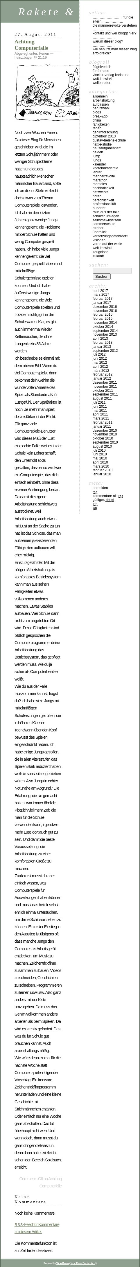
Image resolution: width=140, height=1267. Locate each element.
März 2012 (101, 371)
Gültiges (103, 500)
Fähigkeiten (101, 124)
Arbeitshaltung (103, 100)
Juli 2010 (99, 450)
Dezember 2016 (105, 307)
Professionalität (104, 204)
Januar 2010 (102, 474)
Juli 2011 (99, 402)
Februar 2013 (102, 343)
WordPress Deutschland (83, 1263)
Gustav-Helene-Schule (109, 140)
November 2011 (105, 387)
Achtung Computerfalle (31, 44)
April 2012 (100, 367)
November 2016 (105, 311)
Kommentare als (108, 496)
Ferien (44, 54)
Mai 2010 (100, 458)
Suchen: (99, 265)
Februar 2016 (102, 314)
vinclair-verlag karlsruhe (111, 75)
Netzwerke (101, 192)
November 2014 (105, 323)
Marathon (100, 180)
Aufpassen (101, 104)
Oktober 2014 (103, 327)
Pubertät (99, 208)
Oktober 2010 (103, 438)
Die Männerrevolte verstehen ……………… (115, 27)
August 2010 (102, 446)
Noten (97, 196)
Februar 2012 (102, 374)
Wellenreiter (101, 83)
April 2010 (100, 462)
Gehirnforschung (105, 132)
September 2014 (105, 331)
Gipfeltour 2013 (104, 136)
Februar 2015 (102, 319)
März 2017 (101, 295)
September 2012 (105, 351)
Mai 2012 (100, 363)
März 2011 (101, 418)
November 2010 (105, 434)
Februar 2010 (102, 470)
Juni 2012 (100, 358)
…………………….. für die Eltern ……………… (113, 19)
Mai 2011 (100, 411)
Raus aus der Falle (106, 212)
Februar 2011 (102, 422)
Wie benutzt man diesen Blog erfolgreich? (115, 51)
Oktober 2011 (103, 391)
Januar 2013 (102, 347)
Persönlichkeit (103, 200)
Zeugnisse (100, 252)
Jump (96, 156)
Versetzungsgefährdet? (110, 236)
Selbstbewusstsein (107, 220)
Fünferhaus (101, 71)
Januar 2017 (102, 303)
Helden (98, 152)
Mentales (100, 184)
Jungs (97, 160)
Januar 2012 (102, 378)
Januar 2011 (102, 426)
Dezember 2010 (105, 431)
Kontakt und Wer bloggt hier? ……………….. (115, 35)
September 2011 (105, 394)
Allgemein (100, 96)
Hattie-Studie (102, 144)
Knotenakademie (105, 168)
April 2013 (100, 338)
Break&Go (100, 116)
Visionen (99, 240)
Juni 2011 (100, 406)
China (97, 120)
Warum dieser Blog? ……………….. (108, 43)
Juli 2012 (99, 354)
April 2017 (100, 291)
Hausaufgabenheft (107, 148)
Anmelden (100, 488)
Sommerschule (104, 224)
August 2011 (102, 398)
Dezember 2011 (105, 382)
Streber (98, 228)
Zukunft (98, 256)
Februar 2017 (102, 299)
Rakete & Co (57, 12)
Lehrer (97, 172)
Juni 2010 (100, 454)
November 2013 (105, 334)
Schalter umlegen (106, 216)
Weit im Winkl (102, 79)
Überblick (100, 232)
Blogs (97, 112)
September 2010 (105, 442)
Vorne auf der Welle (107, 244)
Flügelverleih (102, 67)
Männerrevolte (104, 176)
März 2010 (101, 466)
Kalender (99, 164)
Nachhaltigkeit (103, 188)
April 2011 (100, 414)
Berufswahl (101, 108)
